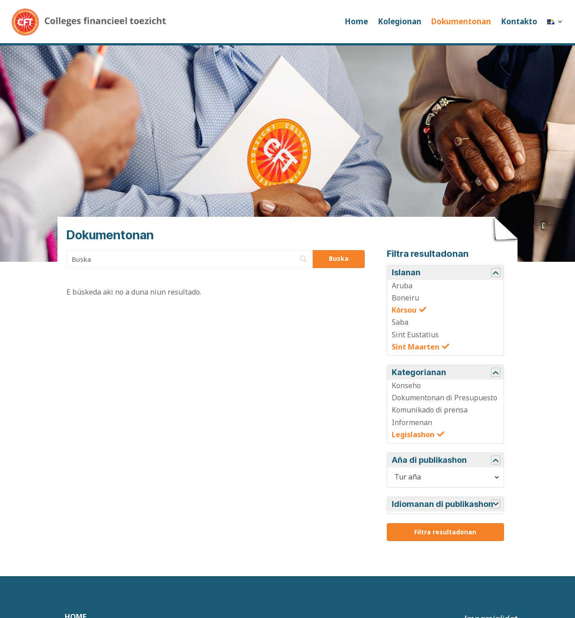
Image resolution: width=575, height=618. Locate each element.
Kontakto (519, 21)
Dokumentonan (461, 21)
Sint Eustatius (415, 335)
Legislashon (413, 434)
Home (356, 21)
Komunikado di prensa (430, 410)
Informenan (412, 422)
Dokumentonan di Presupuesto (444, 398)
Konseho (406, 385)
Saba (400, 322)
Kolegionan (399, 21)
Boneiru (405, 298)
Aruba (402, 286)
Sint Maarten (415, 347)
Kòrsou (404, 310)
